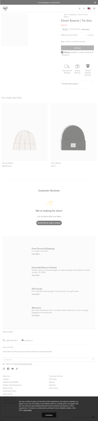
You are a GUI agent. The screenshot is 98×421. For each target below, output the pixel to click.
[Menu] (94, 8)
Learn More (27, 410)
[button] (79, 8)
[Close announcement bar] (95, 2)
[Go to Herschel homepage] (5, 8)
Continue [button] (49, 415)
